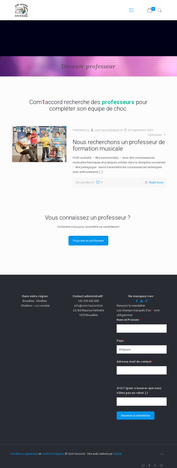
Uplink (117, 453)
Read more (156, 182)
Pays (121, 340)
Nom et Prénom (129, 319)
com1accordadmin (107, 130)
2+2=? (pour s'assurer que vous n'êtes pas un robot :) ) (139, 390)
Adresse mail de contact (135, 361)
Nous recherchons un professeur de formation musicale (119, 145)
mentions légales (53, 453)
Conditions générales (24, 453)
